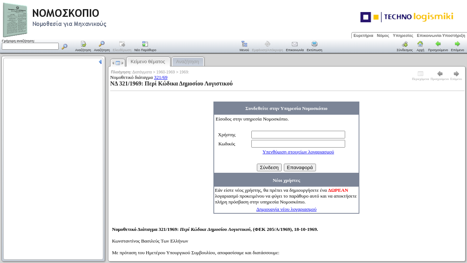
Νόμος (383, 35)
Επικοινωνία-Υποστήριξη (441, 35)
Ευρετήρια (363, 35)
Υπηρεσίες (403, 35)
